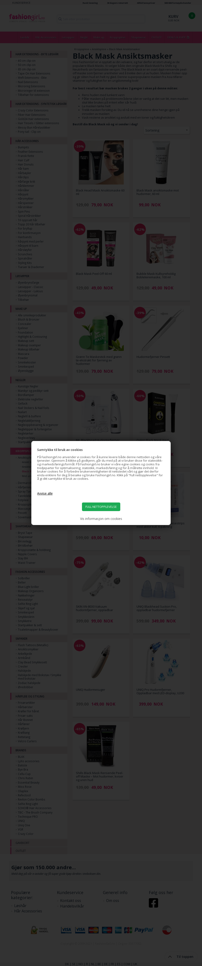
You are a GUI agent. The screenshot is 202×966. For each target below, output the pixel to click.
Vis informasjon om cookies (101, 519)
